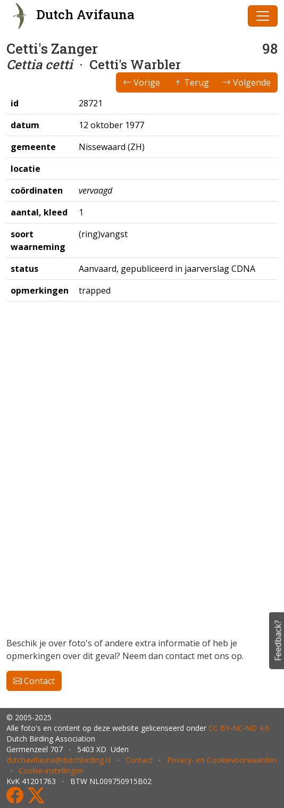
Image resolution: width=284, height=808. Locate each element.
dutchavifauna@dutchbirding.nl (58, 760)
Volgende (246, 82)
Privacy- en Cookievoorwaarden (222, 760)
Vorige (141, 82)
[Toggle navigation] (263, 16)
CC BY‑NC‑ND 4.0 (238, 728)
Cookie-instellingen (51, 770)
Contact (34, 681)
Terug (191, 82)
